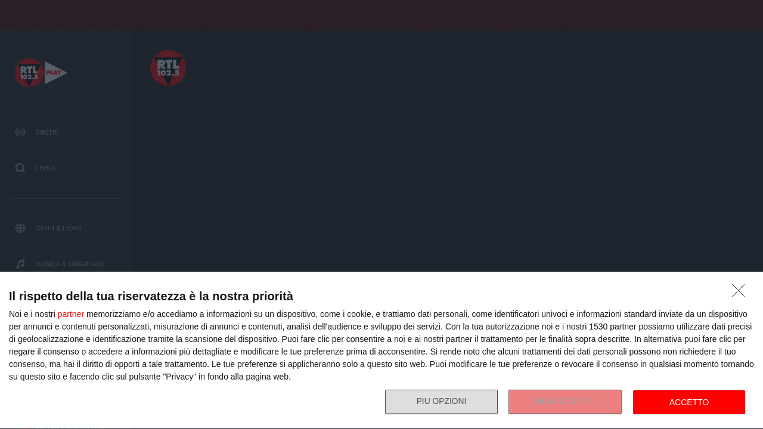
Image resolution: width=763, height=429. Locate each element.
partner (71, 314)
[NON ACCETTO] (741, 293)
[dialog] (381, 350)
